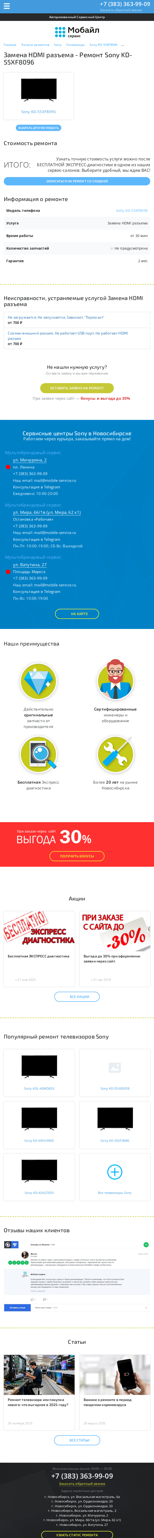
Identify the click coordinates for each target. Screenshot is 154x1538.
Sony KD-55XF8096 (132, 210)
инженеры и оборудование (115, 715)
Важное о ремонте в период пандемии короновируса (108, 1402)
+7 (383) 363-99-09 (125, 4)
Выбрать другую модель (38, 127)
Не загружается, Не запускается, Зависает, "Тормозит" (56, 317)
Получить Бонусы (77, 856)
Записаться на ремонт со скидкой (77, 181)
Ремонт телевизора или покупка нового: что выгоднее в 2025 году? (38, 1402)
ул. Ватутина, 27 (30, 564)
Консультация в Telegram (37, 486)
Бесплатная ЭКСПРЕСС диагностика (38, 956)
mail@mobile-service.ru (55, 480)
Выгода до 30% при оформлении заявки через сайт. (112, 958)
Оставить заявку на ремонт (77, 388)
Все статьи (75, 1440)
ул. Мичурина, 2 (30, 460)
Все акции (75, 997)
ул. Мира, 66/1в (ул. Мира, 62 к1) (47, 512)
